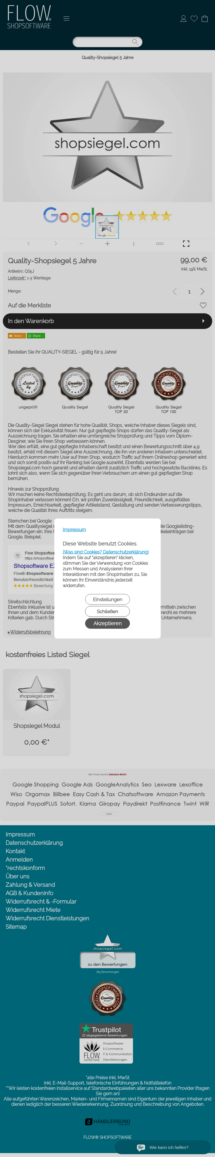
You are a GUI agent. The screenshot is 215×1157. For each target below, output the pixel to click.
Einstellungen (107, 599)
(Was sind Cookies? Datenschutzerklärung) (106, 552)
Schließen (107, 611)
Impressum (74, 529)
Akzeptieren (107, 623)
